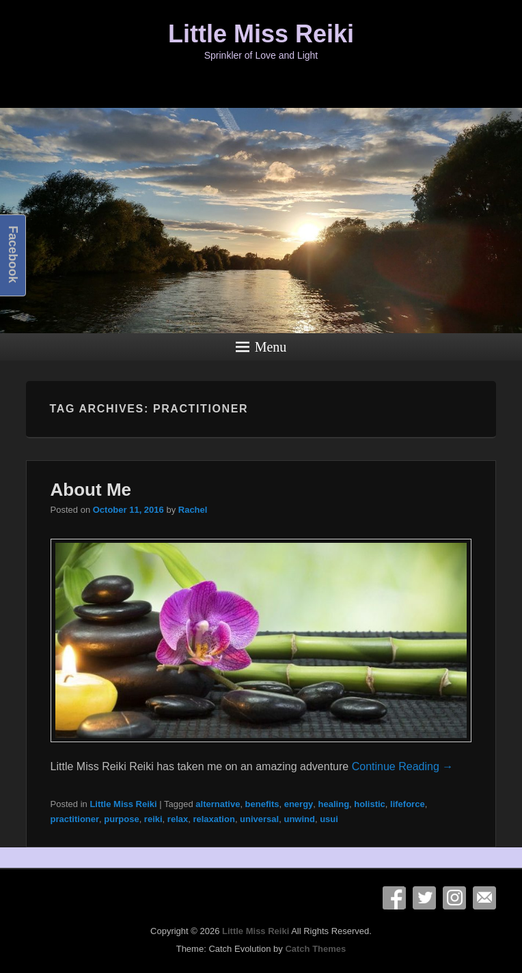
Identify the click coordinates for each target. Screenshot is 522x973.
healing (334, 804)
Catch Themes (315, 949)
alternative (217, 804)
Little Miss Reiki (261, 34)
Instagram (454, 897)
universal (259, 819)
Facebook (394, 897)
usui (329, 819)
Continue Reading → (403, 766)
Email (484, 897)
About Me (91, 489)
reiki (153, 819)
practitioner (75, 819)
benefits (262, 804)
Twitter (424, 897)
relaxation (213, 819)
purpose (121, 819)
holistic (369, 804)
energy (299, 804)
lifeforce (407, 804)
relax (177, 819)
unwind (299, 819)
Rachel (193, 510)
